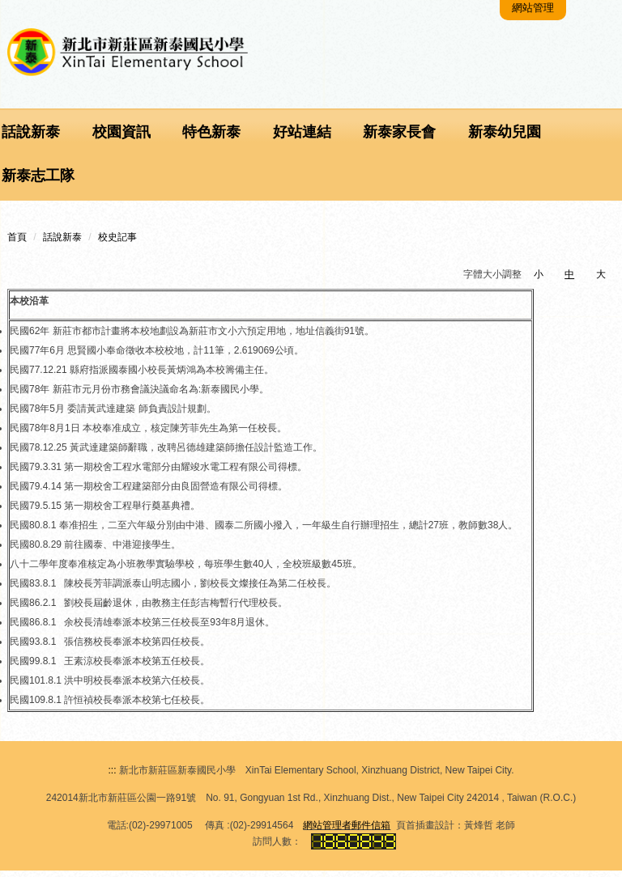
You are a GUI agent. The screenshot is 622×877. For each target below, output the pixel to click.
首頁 (17, 243)
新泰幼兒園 (503, 138)
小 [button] (538, 280)
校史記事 (117, 243)
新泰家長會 (398, 138)
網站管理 (534, 13)
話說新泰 (62, 243)
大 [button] (601, 280)
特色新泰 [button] (211, 138)
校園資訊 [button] (121, 138)
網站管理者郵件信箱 (346, 831)
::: (112, 776)
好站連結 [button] (301, 138)
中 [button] (569, 280)
